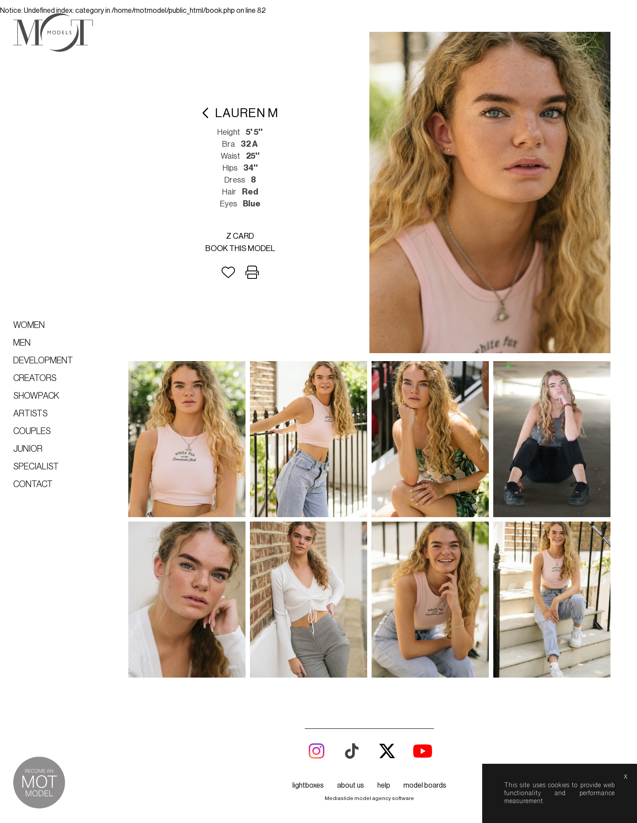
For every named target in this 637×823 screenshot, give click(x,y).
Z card (240, 236)
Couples (32, 431)
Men (22, 343)
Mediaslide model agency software (369, 798)
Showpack (36, 396)
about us (350, 785)
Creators (35, 378)
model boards (424, 785)
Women (29, 325)
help (383, 785)
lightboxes (308, 785)
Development (43, 360)
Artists (30, 413)
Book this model (240, 248)
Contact (33, 484)
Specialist (36, 466)
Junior (27, 449)
